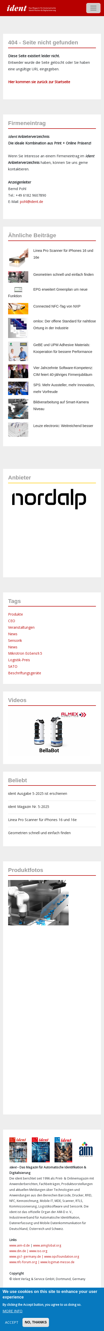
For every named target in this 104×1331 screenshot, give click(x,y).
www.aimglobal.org (47, 1245)
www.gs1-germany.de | (26, 1256)
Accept (11, 1322)
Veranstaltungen (21, 627)
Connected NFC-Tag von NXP (57, 306)
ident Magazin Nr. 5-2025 (28, 806)
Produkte (15, 614)
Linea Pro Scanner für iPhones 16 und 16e (42, 819)
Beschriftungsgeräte (24, 673)
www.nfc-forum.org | (24, 1262)
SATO (12, 666)
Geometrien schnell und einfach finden (63, 275)
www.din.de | (19, 1251)
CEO (11, 620)
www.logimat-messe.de (57, 1262)
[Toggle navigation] (93, 8)
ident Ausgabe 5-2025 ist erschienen (37, 793)
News (12, 633)
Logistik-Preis (19, 659)
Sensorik (15, 640)
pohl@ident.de (31, 201)
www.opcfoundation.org (61, 1256)
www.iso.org (38, 1251)
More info (12, 1311)
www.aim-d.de (19, 1245)
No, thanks (36, 1322)
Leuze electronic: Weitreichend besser (63, 426)
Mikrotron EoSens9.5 (25, 653)
